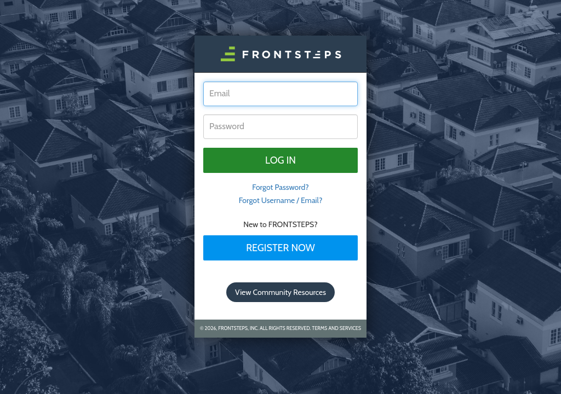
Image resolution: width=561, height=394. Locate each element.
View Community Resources (280, 292)
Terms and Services (336, 328)
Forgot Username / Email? (281, 200)
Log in (280, 160)
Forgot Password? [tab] (280, 187)
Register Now (280, 248)
